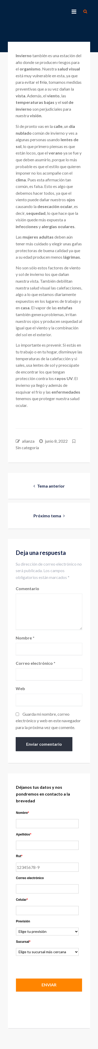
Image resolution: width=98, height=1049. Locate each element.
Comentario (27, 588)
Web (20, 688)
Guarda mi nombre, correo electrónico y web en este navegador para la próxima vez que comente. (48, 721)
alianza (28, 440)
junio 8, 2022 (56, 440)
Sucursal (23, 942)
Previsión (23, 921)
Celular (22, 900)
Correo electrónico (35, 663)
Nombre (25, 637)
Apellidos (23, 834)
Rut (19, 856)
